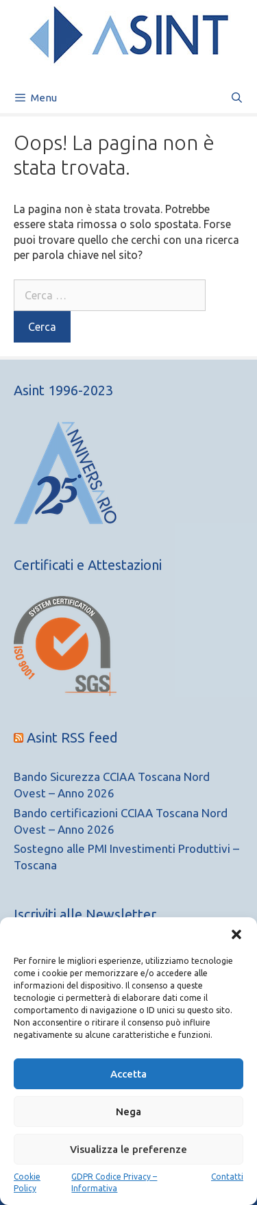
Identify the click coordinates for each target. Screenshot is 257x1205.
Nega (128, 1111)
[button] (236, 934)
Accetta (128, 1074)
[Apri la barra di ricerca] (237, 97)
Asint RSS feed (72, 737)
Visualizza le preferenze (128, 1149)
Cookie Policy (27, 1182)
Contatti (227, 1176)
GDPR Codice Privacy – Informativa (114, 1182)
